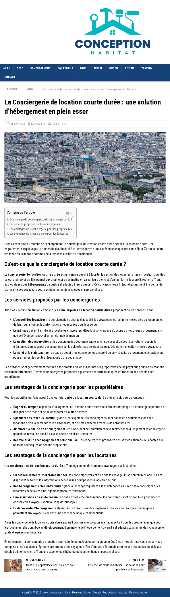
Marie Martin (38, 124)
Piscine (129, 68)
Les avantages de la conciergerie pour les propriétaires (41, 229)
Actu (6, 68)
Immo (83, 68)
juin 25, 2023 (18, 124)
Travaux (146, 68)
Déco (20, 68)
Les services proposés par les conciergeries (35, 224)
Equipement (65, 68)
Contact (9, 77)
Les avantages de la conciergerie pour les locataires (39, 233)
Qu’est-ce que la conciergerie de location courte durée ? (41, 219)
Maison (113, 68)
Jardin (97, 68)
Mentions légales (138, 592)
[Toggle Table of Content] (67, 213)
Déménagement (40, 68)
